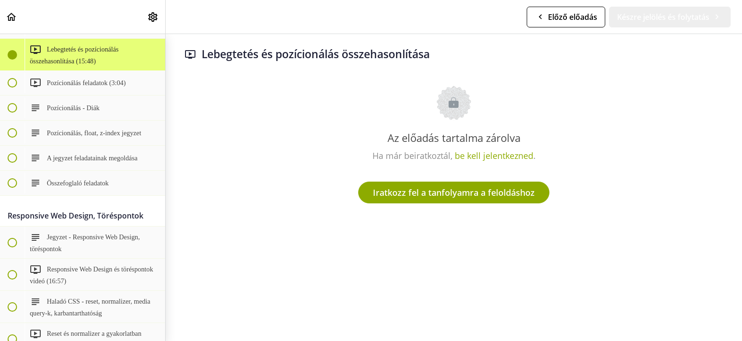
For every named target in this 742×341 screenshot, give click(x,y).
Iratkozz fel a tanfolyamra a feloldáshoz (454, 192)
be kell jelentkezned (494, 155)
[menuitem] (153, 17)
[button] (12, 17)
